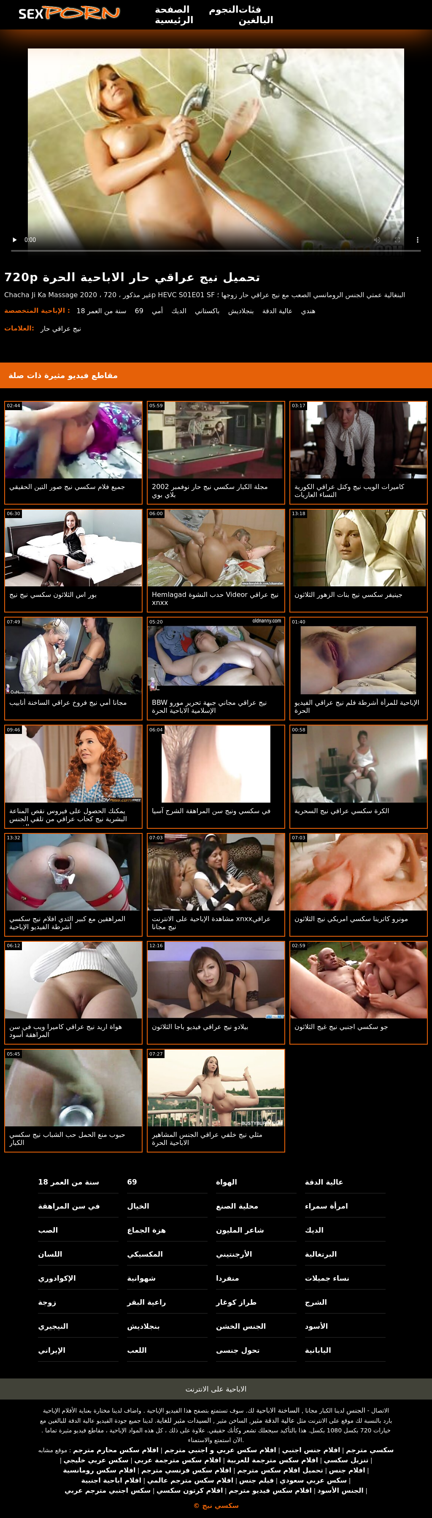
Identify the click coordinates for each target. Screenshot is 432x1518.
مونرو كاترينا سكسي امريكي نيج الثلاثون (351, 919)
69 (139, 311)
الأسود (316, 1326)
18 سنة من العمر (101, 311)
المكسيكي (145, 1254)
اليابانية (318, 1350)
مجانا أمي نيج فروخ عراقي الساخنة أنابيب (68, 703)
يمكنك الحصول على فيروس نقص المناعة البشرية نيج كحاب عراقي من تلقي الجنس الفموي (68, 819)
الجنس (355, 1410)
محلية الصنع (237, 1206)
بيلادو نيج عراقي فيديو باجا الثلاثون (200, 1027)
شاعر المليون (240, 1230)
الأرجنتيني (234, 1254)
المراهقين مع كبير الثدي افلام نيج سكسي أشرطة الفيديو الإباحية (67, 923)
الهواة (226, 1182)
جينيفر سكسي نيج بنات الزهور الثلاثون (348, 595)
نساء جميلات (327, 1278)
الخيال (138, 1206)
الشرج (316, 1302)
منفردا (227, 1278)
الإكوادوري (57, 1278)
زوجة (47, 1302)
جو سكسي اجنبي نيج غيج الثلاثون (341, 1027)
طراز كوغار (236, 1302)
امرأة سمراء (326, 1206)
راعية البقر (146, 1302)
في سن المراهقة (69, 1206)
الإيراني (51, 1350)
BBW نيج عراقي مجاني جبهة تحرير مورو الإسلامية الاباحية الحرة (209, 707)
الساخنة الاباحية (278, 1410)
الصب (48, 1230)
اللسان (50, 1254)
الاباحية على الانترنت (216, 1389)
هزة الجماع (146, 1230)
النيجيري (53, 1326)
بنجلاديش (241, 311)
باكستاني (207, 311)
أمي (157, 311)
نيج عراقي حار (60, 329)
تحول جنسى (238, 1350)
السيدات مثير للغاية (184, 1420)
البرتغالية (321, 1254)
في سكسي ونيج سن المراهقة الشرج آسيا (211, 811)
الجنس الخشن (241, 1326)
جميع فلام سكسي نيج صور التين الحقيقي (67, 487)
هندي (308, 311)
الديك (178, 311)
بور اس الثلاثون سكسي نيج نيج (53, 595)
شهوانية (141, 1278)
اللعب (137, 1350)
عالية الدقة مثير (273, 1420)
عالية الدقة (277, 311)
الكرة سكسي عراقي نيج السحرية (341, 811)
